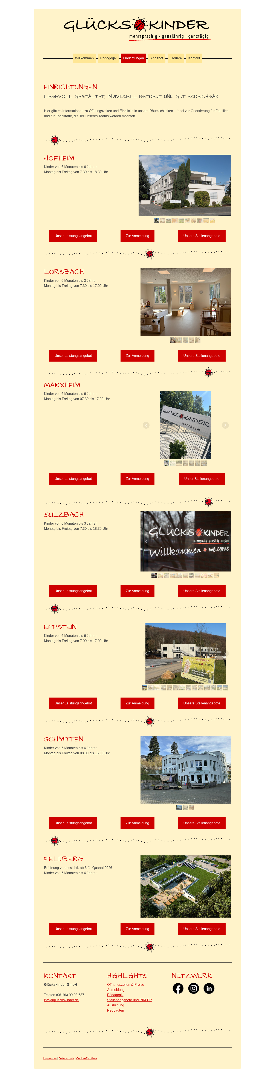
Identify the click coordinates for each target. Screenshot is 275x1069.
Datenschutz (66, 1058)
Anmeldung (116, 990)
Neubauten (115, 1010)
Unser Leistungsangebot (73, 236)
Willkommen (84, 58)
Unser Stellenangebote (201, 479)
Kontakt (194, 58)
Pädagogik (108, 58)
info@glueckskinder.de (61, 1000)
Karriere (176, 58)
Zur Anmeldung (137, 236)
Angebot (156, 58)
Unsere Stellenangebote (201, 236)
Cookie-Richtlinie (86, 1058)
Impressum (50, 1058)
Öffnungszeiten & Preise (125, 984)
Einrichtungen (133, 58)
